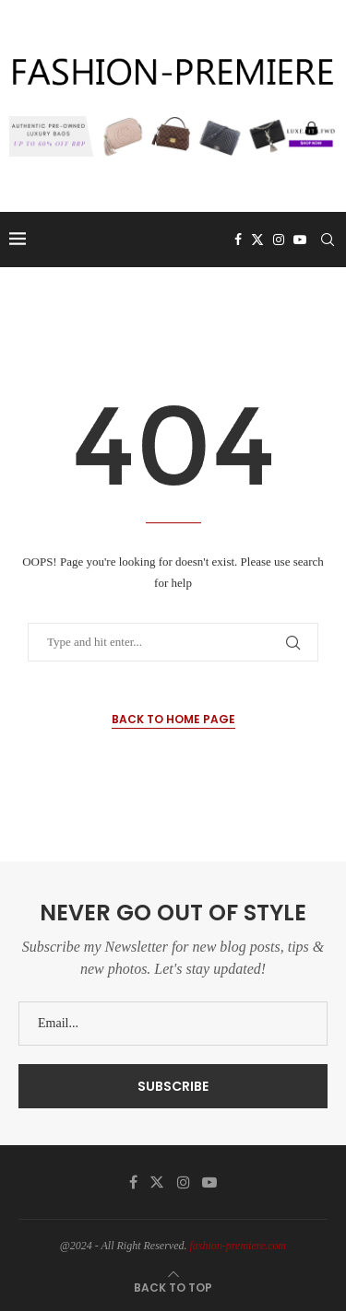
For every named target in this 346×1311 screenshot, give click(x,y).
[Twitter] (257, 239)
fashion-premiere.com (238, 1245)
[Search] (327, 239)
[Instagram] (278, 239)
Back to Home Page (173, 719)
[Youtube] (299, 239)
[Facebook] (238, 239)
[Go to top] (173, 1287)
